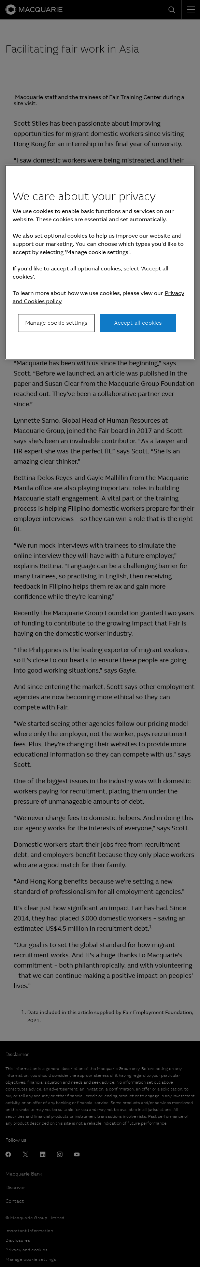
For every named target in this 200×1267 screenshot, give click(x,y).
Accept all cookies (138, 322)
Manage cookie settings (56, 322)
